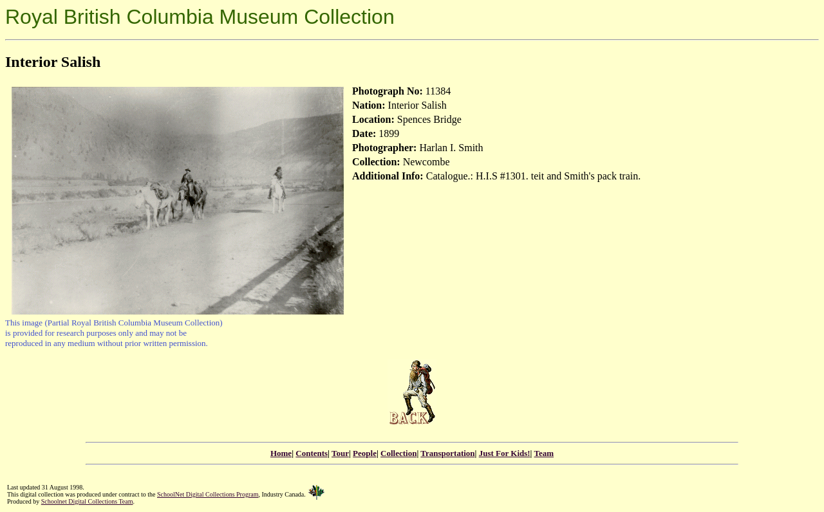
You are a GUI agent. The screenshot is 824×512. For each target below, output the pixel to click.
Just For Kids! (504, 453)
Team (544, 453)
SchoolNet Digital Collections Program (207, 494)
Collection (398, 453)
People (365, 453)
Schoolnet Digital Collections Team (87, 501)
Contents (311, 453)
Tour (340, 453)
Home (281, 453)
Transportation (447, 453)
